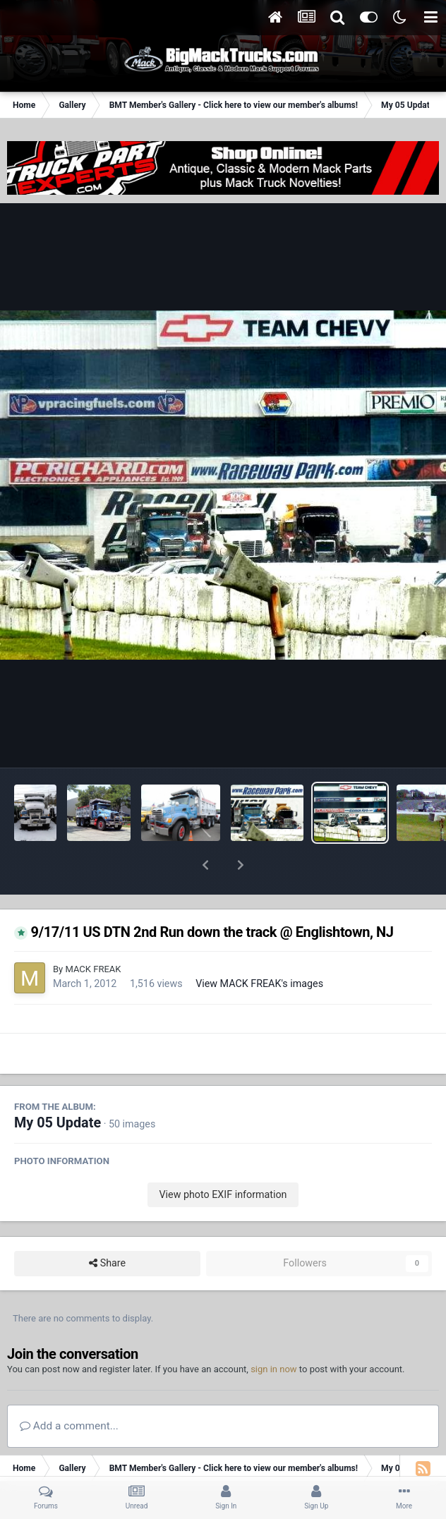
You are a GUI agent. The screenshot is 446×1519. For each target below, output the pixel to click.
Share (107, 1226)
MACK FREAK (93, 932)
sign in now (274, 1332)
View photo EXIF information (223, 1157)
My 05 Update (57, 1086)
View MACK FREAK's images (259, 946)
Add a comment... (69, 1389)
